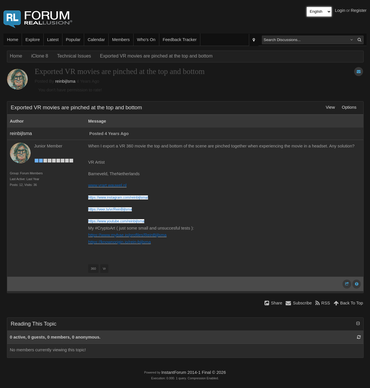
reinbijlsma (65, 81)
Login (340, 10)
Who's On (146, 40)
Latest (53, 40)
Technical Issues (74, 55)
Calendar (96, 40)
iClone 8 (39, 55)
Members (121, 40)
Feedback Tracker (179, 40)
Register (359, 10)
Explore (32, 40)
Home (12, 40)
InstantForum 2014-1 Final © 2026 (193, 372)
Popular (73, 40)
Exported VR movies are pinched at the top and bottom (156, 55)
